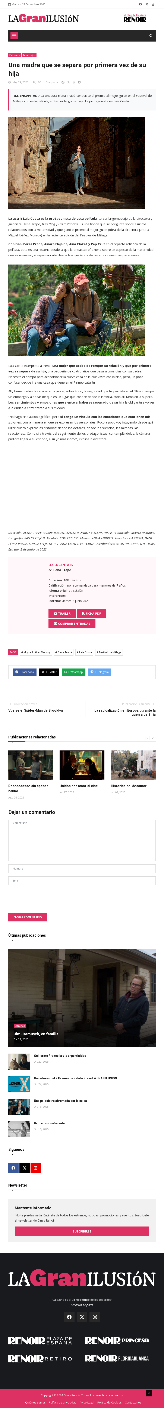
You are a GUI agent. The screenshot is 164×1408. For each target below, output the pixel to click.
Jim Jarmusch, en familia (36, 1034)
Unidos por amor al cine (79, 786)
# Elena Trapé (63, 652)
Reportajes (29, 55)
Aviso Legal (87, 1402)
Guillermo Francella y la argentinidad (60, 1055)
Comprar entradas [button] (72, 624)
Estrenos (14, 55)
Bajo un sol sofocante (49, 1123)
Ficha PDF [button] (91, 613)
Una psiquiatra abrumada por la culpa (60, 1101)
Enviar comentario (28, 917)
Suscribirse (82, 1231)
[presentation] (40, 896)
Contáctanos (133, 1402)
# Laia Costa (84, 652)
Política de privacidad (62, 1402)
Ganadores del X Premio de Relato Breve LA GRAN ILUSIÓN (75, 1078)
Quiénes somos (35, 1402)
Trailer (62, 613)
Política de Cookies (109, 1402)
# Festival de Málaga (109, 652)
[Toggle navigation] (14, 35)
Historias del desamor (129, 786)
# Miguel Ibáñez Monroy (35, 652)
